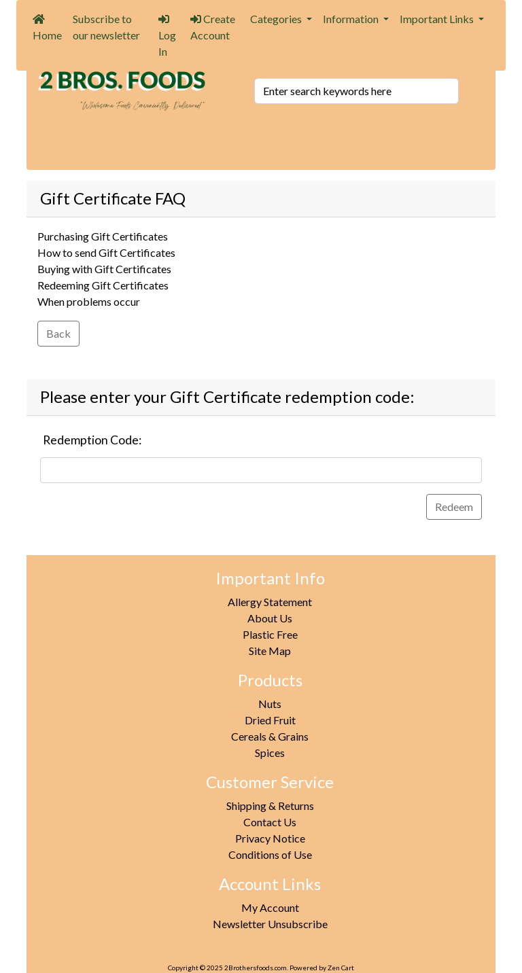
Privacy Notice (270, 838)
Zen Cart (341, 967)
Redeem (454, 506)
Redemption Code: (92, 440)
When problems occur (88, 301)
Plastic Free (270, 634)
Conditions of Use (270, 854)
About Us (269, 618)
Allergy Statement (270, 601)
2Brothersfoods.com (255, 967)
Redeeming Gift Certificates (103, 285)
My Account (270, 907)
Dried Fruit (270, 719)
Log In (167, 36)
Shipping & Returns (270, 805)
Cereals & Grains (270, 736)
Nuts (269, 703)
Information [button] (352, 18)
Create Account (212, 26)
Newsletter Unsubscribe (270, 923)
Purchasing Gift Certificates (102, 236)
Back (58, 333)
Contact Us (269, 821)
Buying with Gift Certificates (104, 268)
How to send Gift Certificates (106, 252)
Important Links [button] (438, 18)
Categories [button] (277, 18)
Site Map (270, 650)
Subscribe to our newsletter (106, 26)
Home (47, 27)
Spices (270, 752)
